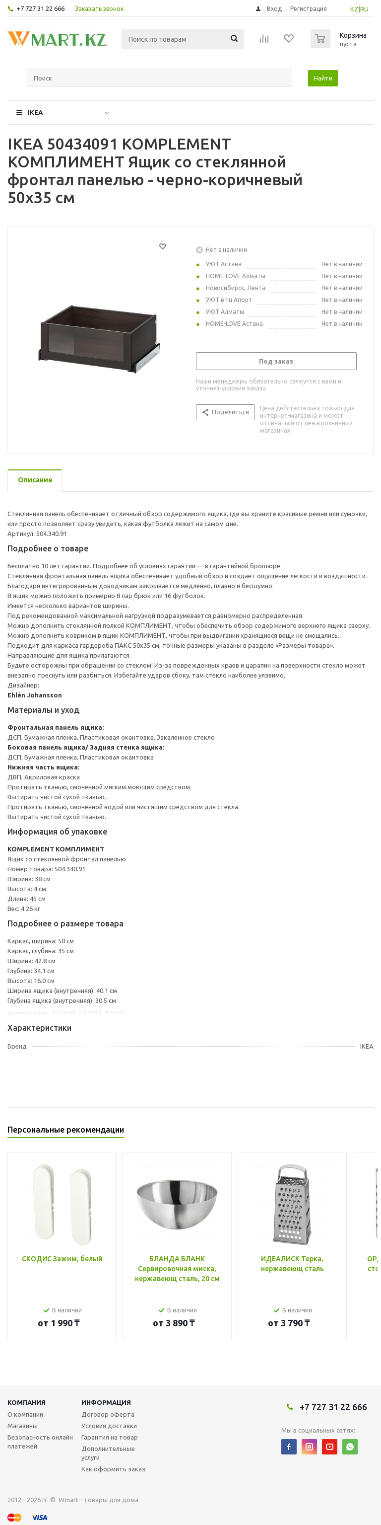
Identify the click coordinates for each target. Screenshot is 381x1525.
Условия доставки (109, 1425)
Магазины (22, 1425)
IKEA (35, 112)
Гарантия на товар (109, 1437)
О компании (25, 1414)
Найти (323, 78)
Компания (26, 1402)
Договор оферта (107, 1414)
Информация (106, 1402)
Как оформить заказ (113, 1468)
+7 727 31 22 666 (40, 8)
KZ (354, 8)
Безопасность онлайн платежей (40, 1441)
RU (364, 8)
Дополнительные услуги (108, 1453)
